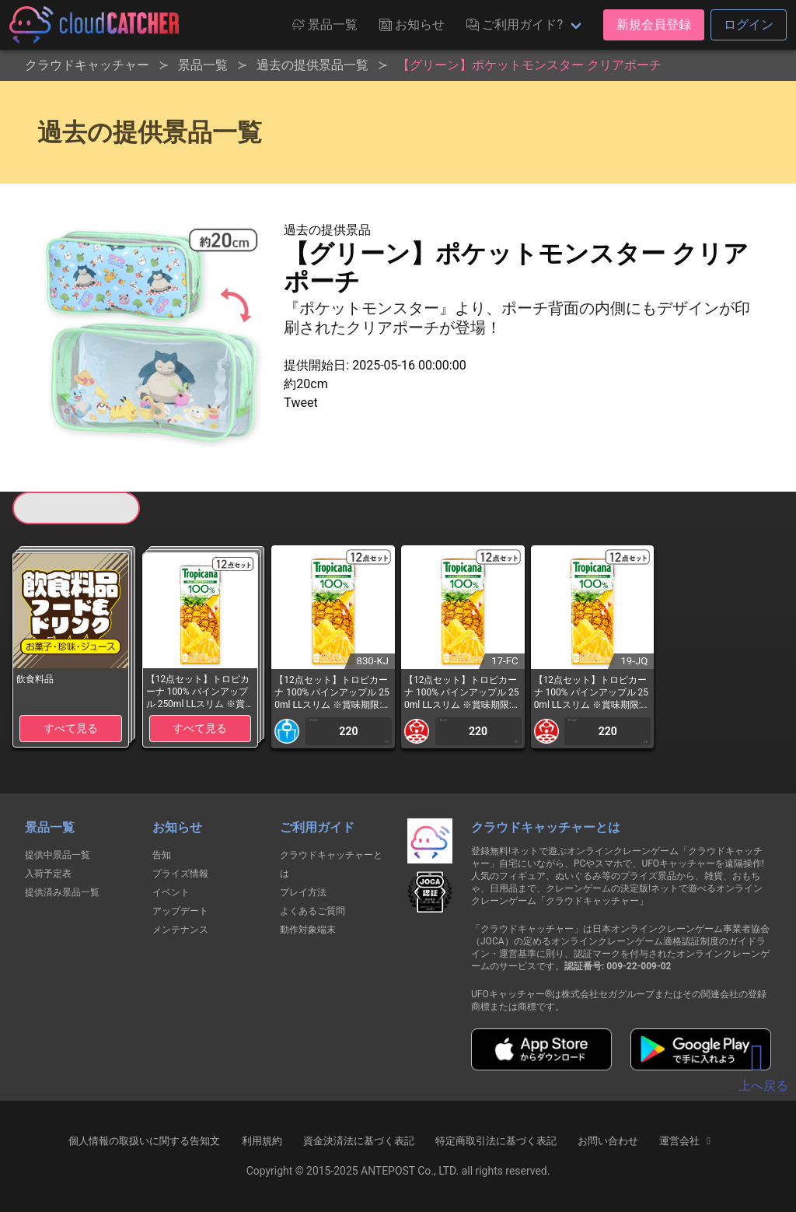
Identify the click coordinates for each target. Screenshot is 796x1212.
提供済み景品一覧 (62, 892)
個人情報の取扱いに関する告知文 (144, 1141)
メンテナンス (180, 929)
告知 (161, 854)
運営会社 (686, 1141)
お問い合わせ (608, 1141)
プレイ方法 (303, 892)
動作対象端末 (308, 929)
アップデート (180, 910)
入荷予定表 (48, 873)
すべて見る (71, 728)
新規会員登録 (653, 24)
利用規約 (262, 1141)
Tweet (300, 402)
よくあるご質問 (312, 910)
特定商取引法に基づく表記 (496, 1141)
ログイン (748, 24)
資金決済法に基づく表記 (358, 1141)
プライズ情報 (180, 873)
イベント (171, 892)
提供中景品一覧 (57, 854)
